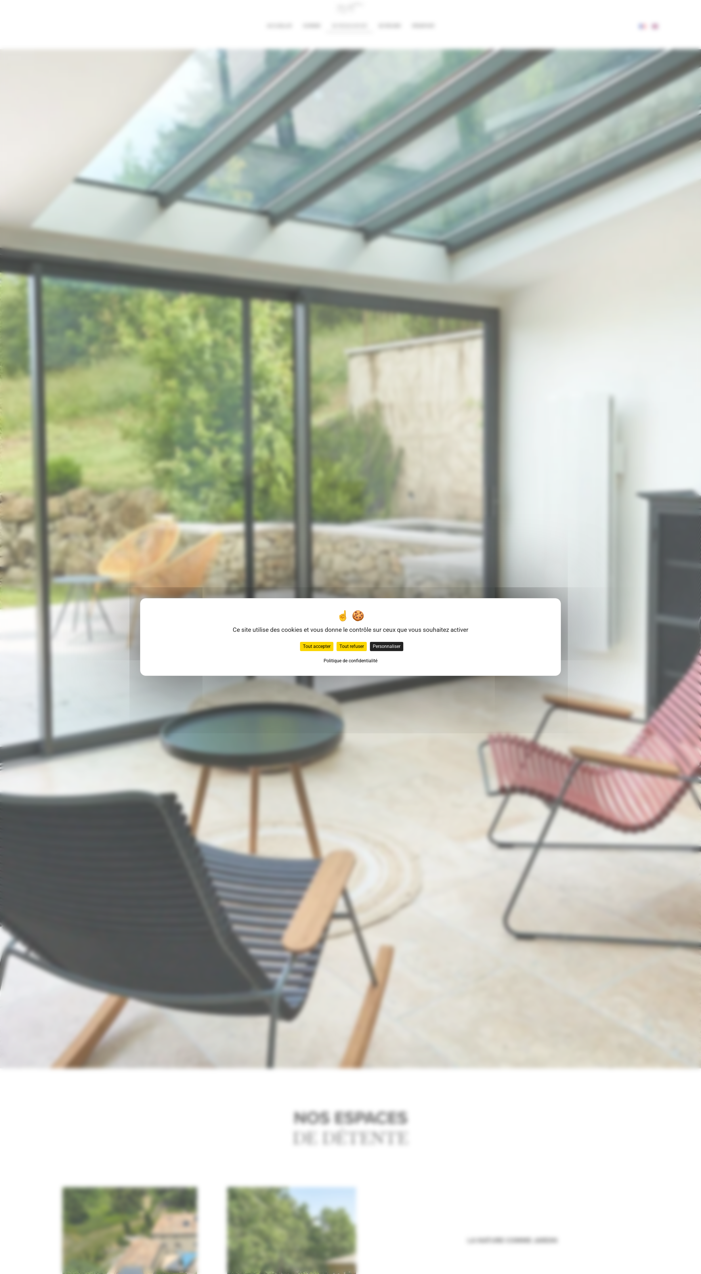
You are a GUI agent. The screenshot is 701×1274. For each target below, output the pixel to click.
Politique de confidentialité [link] (350, 660)
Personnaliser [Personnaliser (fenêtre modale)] (386, 646)
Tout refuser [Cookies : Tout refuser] (351, 646)
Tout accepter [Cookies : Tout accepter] (317, 646)
